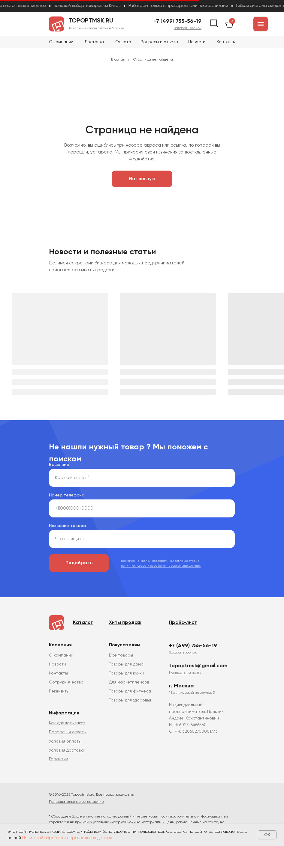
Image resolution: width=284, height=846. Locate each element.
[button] (187, 28)
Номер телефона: (67, 495)
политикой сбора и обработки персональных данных (161, 565)
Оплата (123, 42)
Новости (196, 42)
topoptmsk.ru (90, 21)
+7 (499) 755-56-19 (193, 645)
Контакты (226, 42)
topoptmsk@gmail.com (198, 666)
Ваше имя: (59, 465)
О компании (61, 42)
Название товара (67, 526)
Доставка (94, 42)
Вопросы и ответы (159, 42)
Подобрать (79, 563)
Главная (118, 59)
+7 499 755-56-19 (177, 21)
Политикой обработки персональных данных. (67, 838)
